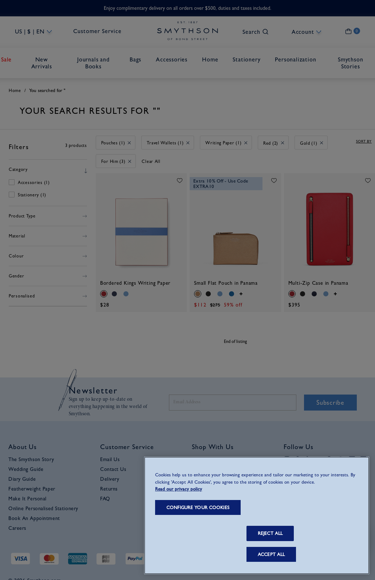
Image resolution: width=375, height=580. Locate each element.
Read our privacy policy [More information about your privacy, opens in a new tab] (178, 489)
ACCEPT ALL (271, 554)
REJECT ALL (270, 533)
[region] (256, 515)
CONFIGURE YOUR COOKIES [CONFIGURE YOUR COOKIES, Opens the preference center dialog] (197, 507)
